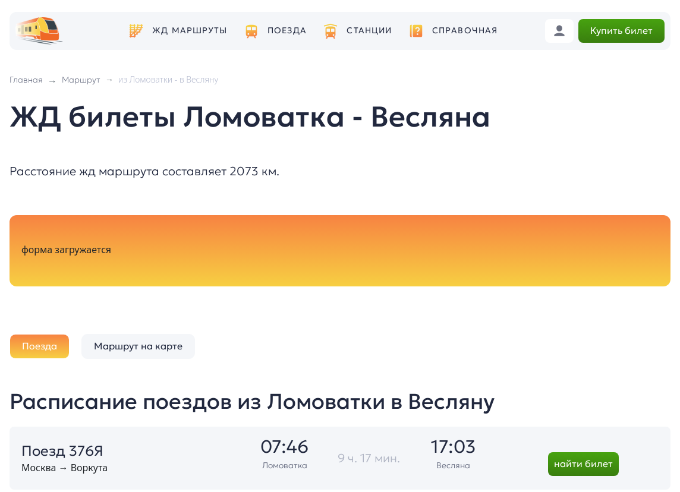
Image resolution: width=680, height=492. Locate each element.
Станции (369, 31)
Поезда (287, 31)
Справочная (465, 31)
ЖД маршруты (189, 31)
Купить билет (621, 30)
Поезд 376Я (62, 451)
